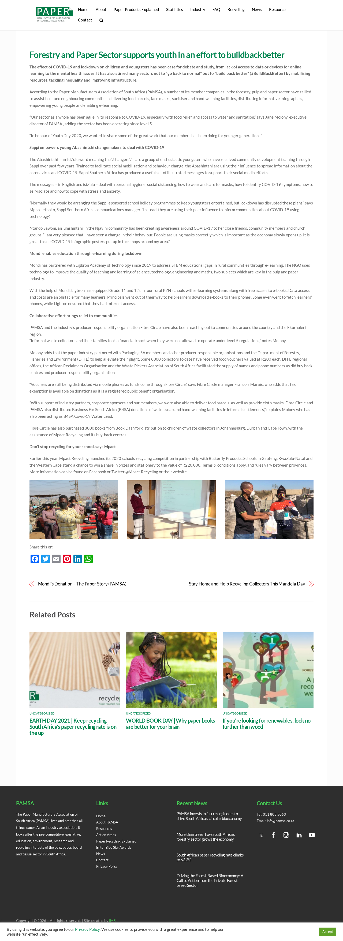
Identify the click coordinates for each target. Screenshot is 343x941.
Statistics (174, 9)
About (100, 9)
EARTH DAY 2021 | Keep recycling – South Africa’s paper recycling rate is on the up (72, 726)
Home (83, 9)
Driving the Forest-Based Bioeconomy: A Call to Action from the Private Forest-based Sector (210, 880)
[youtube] (312, 834)
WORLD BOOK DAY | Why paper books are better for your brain (170, 723)
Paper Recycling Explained (118, 841)
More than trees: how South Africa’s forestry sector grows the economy (206, 836)
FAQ (216, 9)
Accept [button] (327, 931)
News (257, 9)
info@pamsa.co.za (283, 821)
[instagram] (286, 834)
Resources (278, 9)
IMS (112, 921)
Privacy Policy (108, 866)
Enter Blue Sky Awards (115, 847)
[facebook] (273, 834)
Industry (197, 9)
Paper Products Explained (136, 9)
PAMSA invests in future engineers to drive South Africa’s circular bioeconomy (209, 816)
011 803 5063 (274, 814)
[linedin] (299, 834)
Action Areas (107, 835)
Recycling (235, 9)
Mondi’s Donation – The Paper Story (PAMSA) (82, 584)
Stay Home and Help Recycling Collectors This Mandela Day (247, 584)
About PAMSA (108, 822)
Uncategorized (41, 713)
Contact (85, 19)
